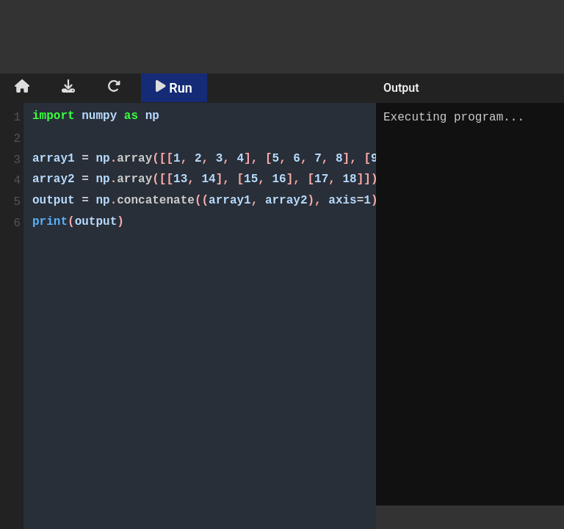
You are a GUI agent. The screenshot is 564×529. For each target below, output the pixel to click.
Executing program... (470, 304)
